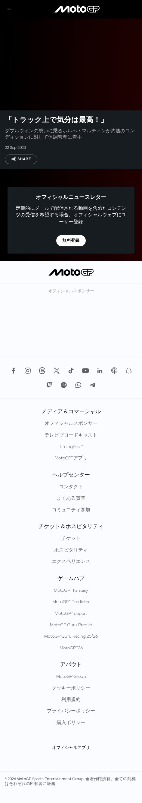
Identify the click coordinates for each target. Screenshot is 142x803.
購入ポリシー (71, 722)
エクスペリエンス (71, 561)
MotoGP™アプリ (71, 458)
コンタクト (71, 487)
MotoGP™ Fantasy (71, 590)
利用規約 (71, 699)
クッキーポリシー (71, 688)
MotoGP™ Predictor (71, 602)
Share (21, 159)
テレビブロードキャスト (71, 435)
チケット (71, 538)
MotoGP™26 (71, 648)
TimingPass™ (71, 446)
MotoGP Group (71, 676)
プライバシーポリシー (71, 711)
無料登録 (71, 241)
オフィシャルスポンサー (71, 423)
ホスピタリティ (71, 550)
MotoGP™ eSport (71, 613)
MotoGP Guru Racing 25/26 (71, 636)
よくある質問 (71, 498)
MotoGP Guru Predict (71, 625)
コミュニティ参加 (71, 510)
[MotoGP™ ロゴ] (77, 9)
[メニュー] (9, 9)
